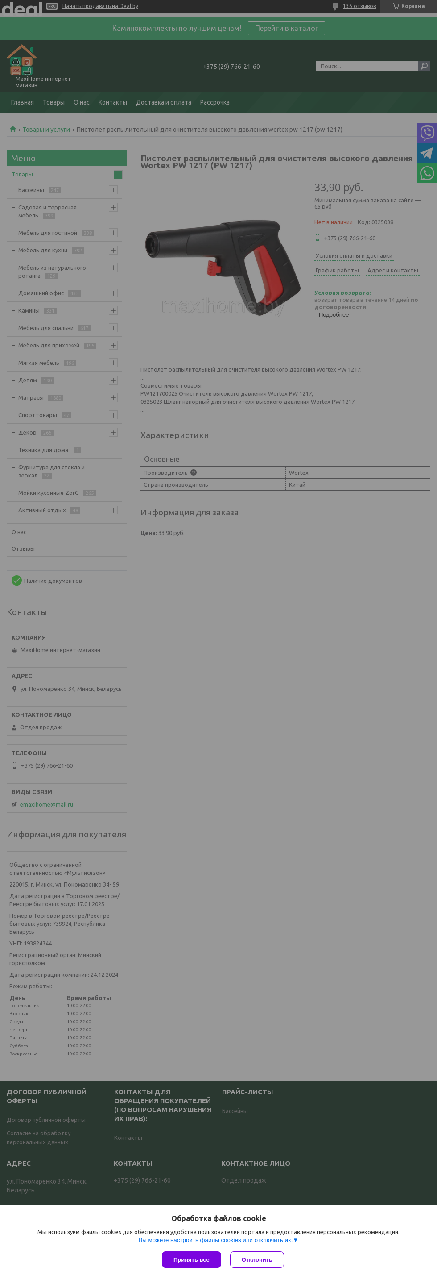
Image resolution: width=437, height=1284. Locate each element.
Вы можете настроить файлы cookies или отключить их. (215, 1240)
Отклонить (257, 1259)
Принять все (191, 1259)
